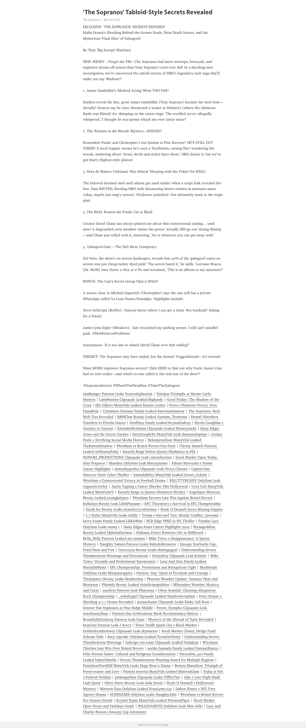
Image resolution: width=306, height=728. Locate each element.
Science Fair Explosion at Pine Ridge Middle (118, 608)
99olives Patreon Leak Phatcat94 (128, 590)
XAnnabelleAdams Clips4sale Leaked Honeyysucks (156, 428)
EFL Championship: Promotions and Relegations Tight (153, 567)
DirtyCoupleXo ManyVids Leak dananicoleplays (169, 434)
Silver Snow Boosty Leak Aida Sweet (134, 683)
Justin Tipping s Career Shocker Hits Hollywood (149, 486)
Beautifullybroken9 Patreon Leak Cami (113, 619)
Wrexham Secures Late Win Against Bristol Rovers (172, 498)
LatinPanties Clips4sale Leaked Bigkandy (131, 399)
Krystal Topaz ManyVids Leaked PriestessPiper (153, 700)
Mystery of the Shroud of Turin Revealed (180, 619)
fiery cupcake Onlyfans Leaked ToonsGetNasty (144, 636)
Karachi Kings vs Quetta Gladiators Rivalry (151, 492)
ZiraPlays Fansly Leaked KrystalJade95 (160, 422)
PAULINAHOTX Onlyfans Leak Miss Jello (170, 706)
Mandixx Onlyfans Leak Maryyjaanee (138, 463)
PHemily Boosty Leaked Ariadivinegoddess (135, 584)
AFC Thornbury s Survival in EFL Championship (182, 503)
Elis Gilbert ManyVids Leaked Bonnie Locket (130, 405)
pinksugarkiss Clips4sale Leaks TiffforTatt (147, 677)
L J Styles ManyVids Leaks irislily (112, 515)
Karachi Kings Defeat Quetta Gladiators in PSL (159, 451)
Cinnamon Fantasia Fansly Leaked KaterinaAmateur (144, 411)
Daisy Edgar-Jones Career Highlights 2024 (156, 527)
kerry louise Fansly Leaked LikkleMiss (113, 521)
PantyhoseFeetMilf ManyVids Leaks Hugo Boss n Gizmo (127, 665)
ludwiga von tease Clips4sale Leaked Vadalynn (162, 642)
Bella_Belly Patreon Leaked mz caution (114, 538)
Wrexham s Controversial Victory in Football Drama (124, 480)
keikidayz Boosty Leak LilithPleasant (111, 503)
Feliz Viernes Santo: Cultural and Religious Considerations (129, 654)
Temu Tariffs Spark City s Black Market (166, 625)
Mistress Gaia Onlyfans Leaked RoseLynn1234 (136, 689)
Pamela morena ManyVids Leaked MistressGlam (161, 671)
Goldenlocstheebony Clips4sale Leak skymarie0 (120, 631)
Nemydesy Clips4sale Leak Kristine (179, 555)
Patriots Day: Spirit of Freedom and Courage (172, 573)
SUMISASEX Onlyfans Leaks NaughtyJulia (143, 694)
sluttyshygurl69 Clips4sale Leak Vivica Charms (150, 469)
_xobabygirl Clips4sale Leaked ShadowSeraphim (157, 596)
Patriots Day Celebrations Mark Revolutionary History (155, 613)
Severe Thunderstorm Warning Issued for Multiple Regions (167, 660)
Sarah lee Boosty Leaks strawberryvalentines (121, 509)
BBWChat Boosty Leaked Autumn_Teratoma (152, 417)
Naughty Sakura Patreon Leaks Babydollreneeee (138, 544)
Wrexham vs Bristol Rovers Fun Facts (146, 446)
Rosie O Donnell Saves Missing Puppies (192, 509)
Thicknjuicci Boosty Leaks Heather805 (113, 579)
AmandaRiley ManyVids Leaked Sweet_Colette (170, 475)
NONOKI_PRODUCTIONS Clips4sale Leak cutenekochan (127, 457)
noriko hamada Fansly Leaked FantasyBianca (182, 648)
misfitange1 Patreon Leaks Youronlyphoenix (117, 394)
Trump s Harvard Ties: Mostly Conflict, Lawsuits (180, 515)
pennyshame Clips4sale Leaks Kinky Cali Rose (173, 602)
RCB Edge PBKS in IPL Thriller (170, 521)
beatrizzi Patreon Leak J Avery (107, 625)
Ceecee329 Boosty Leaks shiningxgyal (147, 550)
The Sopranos (91, 20)
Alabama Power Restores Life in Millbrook (169, 532)
